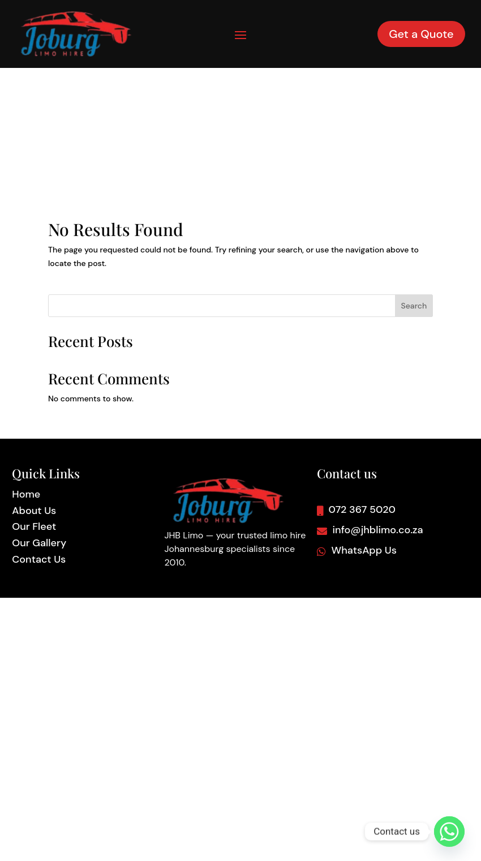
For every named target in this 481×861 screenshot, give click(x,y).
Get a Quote (421, 34)
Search (414, 186)
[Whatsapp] (449, 831)
